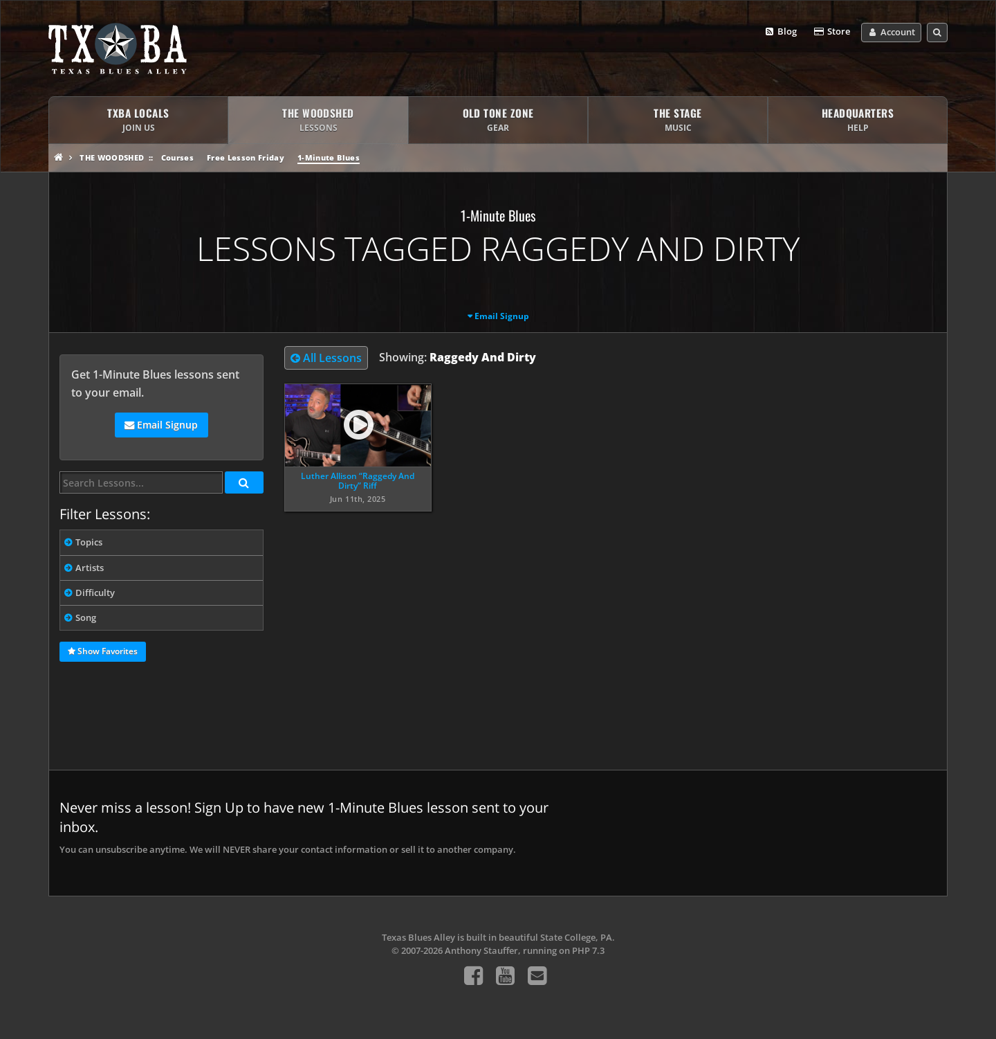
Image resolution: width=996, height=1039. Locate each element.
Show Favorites (103, 652)
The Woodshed (112, 157)
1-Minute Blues (328, 157)
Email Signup (501, 316)
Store (831, 32)
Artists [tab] (89, 567)
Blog (780, 32)
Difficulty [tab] (95, 592)
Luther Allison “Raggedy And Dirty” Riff (357, 480)
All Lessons (326, 358)
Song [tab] (85, 617)
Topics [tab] (88, 542)
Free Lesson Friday (245, 157)
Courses (177, 157)
